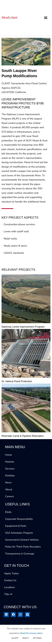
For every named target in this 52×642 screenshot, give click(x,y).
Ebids (8, 512)
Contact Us (10, 580)
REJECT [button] (25, 638)
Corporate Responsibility (19, 519)
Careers (9, 496)
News (8, 482)
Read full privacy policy (31, 633)
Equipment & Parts (15, 526)
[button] (45, 17)
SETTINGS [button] (37, 638)
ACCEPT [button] (14, 638)
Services (10, 468)
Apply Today (11, 573)
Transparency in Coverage (19, 553)
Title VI (8, 594)
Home (8, 454)
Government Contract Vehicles (22, 539)
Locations (9, 587)
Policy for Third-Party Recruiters (23, 546)
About (8, 489)
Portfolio (10, 475)
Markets (9, 461)
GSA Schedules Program (19, 532)
